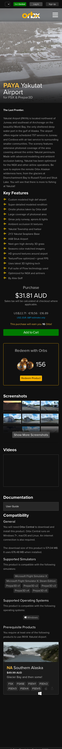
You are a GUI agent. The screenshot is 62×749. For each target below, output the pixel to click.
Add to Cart (31, 332)
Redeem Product (31, 378)
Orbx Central (27, 527)
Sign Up (52, 4)
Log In (36, 4)
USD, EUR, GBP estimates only (31, 317)
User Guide (12, 506)
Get (20, 4)
